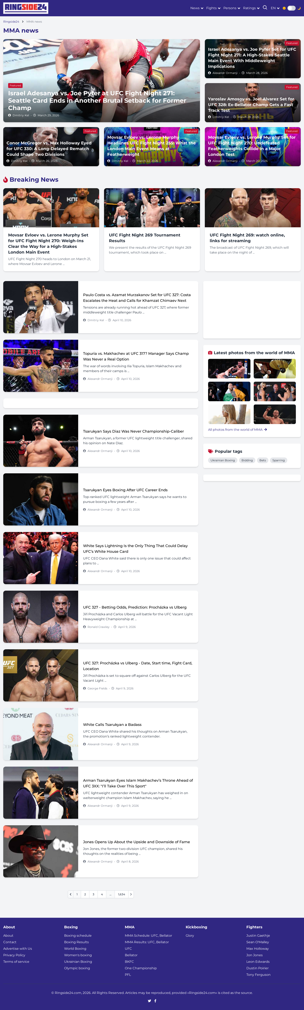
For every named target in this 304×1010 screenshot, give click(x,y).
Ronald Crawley (99, 627)
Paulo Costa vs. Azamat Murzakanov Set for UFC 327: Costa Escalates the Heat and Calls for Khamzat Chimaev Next (137, 298)
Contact (9, 942)
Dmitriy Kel (21, 115)
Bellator (131, 955)
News (195, 8)
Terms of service (16, 962)
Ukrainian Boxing (223, 460)
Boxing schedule (78, 935)
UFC (128, 949)
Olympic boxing (77, 968)
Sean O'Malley (257, 942)
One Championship (141, 968)
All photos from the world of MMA (237, 430)
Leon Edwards (258, 962)
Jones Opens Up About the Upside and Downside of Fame (136, 842)
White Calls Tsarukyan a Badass (112, 724)
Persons (229, 8)
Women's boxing (78, 955)
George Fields (97, 688)
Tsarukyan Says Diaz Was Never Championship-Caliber (133, 431)
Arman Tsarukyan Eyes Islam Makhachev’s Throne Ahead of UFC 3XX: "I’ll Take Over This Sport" (138, 783)
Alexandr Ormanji (225, 73)
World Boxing (75, 949)
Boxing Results (76, 942)
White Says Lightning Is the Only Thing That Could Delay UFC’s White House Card (135, 549)
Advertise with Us (17, 949)
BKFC (129, 962)
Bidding (247, 460)
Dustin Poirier (257, 968)
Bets (262, 460)
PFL (128, 975)
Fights (211, 8)
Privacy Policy (14, 955)
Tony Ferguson (258, 975)
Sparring (278, 460)
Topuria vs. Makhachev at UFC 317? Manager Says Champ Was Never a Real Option (136, 356)
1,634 (121, 894)
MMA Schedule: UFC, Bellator (148, 935)
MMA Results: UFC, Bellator (147, 942)
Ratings (249, 8)
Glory (190, 935)
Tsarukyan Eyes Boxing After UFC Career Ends (125, 490)
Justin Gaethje (258, 935)
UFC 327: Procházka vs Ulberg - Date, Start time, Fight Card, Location (137, 666)
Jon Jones (254, 955)
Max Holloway (257, 949)
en (273, 8)
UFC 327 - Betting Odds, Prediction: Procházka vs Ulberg (135, 607)
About (8, 935)
